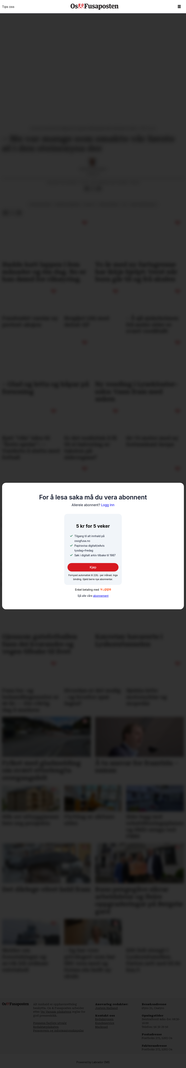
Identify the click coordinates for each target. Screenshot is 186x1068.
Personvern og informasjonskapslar (58, 1030)
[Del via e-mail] (99, 189)
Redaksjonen (104, 1019)
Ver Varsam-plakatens (55, 1011)
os (124, 204)
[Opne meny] (179, 7)
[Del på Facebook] (87, 189)
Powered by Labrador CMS (93, 1062)
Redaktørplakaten (46, 1026)
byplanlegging (40, 204)
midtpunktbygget (143, 204)
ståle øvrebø (108, 204)
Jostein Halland (106, 1008)
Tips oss (8, 7)
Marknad (101, 1026)
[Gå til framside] (95, 7)
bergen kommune (68, 204)
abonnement (100, 595)
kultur (89, 204)
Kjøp (93, 567)
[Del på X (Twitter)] (93, 189)
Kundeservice (104, 1023)
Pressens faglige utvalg (50, 1023)
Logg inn (93, 505)
